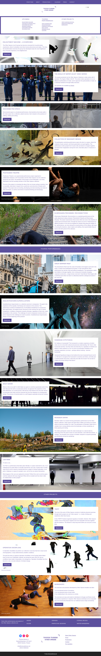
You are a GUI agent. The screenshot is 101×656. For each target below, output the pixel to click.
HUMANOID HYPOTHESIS (47, 26)
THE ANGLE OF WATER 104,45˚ (28, 23)
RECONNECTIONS (26, 28)
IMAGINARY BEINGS (26, 26)
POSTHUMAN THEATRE (27, 27)
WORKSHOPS (65, 24)
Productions (48, 2)
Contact (72, 2)
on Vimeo (71, 85)
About (38, 2)
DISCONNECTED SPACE (27, 24)
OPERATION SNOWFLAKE (67, 23)
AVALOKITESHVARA (46, 25)
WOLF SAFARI (45, 27)
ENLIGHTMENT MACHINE (27, 22)
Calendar (57, 2)
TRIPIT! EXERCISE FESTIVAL (68, 22)
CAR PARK (44, 30)
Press (65, 2)
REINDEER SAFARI (46, 29)
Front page (30, 2)
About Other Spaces (70, 635)
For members (68, 644)
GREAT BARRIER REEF (47, 23)
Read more (7, 54)
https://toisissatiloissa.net (51, 653)
